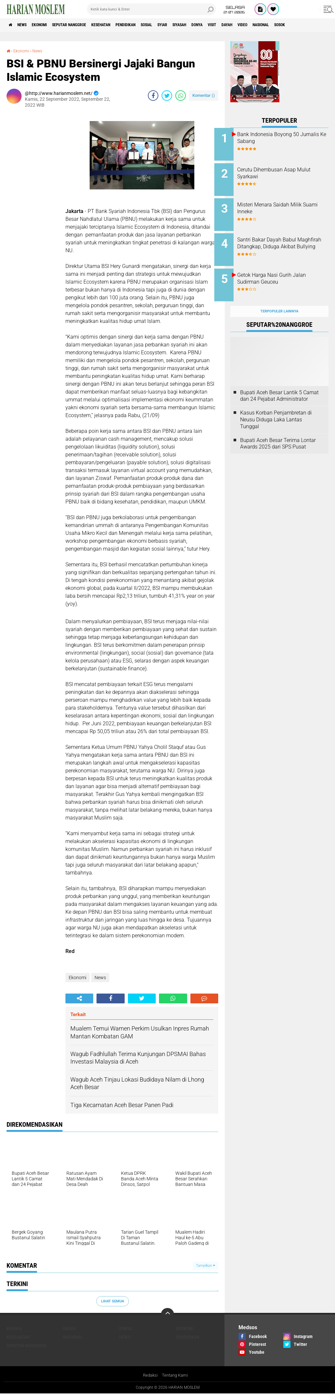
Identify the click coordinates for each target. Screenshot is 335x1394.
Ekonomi (50, 24)
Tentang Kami (176, 1375)
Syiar (203, 24)
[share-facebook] (153, 95)
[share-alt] (79, 998)
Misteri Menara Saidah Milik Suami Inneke (285, 203)
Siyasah (224, 24)
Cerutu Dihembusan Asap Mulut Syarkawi (282, 170)
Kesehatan (125, 24)
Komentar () (203, 95)
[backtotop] (167, 1314)
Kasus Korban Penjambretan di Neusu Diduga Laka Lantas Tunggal (276, 407)
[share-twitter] (167, 95)
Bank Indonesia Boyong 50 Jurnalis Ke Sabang (284, 137)
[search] (151, 9)
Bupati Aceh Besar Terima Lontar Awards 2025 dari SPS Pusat (278, 430)
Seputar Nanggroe (86, 24)
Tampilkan (205, 1265)
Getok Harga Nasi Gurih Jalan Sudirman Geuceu (287, 269)
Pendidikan (156, 24)
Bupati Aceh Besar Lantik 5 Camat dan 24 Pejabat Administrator (279, 383)
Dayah (285, 24)
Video (305, 24)
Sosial (182, 24)
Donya (247, 24)
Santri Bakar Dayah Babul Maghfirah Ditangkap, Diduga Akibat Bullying (287, 240)
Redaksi (149, 1375)
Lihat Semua (112, 1301)
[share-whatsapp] (180, 95)
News (27, 24)
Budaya (14, 1328)
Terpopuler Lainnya (279, 298)
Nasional (73, 1337)
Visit (266, 24)
